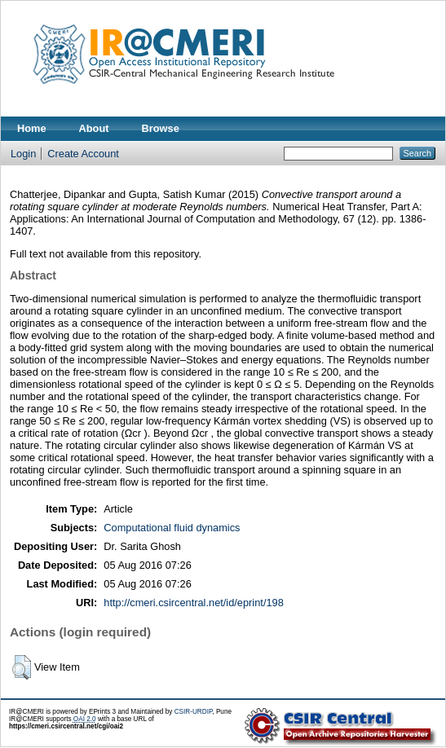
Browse (160, 128)
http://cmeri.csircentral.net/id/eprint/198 (194, 602)
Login (23, 153)
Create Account (83, 153)
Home (31, 128)
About (94, 128)
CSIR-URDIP (193, 711)
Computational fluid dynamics (172, 527)
